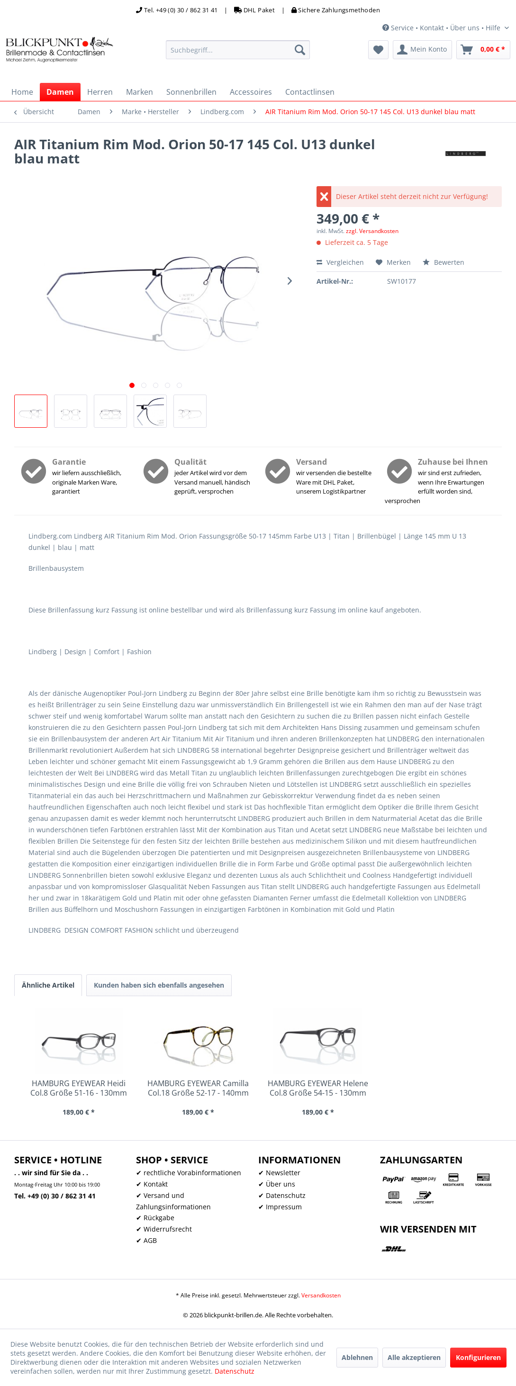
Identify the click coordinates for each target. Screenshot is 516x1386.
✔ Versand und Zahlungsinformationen (173, 1201)
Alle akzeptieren (414, 1357)
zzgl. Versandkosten (372, 231)
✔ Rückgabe (155, 1217)
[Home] (22, 92)
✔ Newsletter (279, 1172)
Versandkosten (321, 1295)
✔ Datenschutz (282, 1195)
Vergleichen (340, 262)
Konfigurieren (478, 1357)
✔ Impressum (280, 1206)
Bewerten (443, 262)
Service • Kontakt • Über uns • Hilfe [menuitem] (442, 27)
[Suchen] (300, 49)
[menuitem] (238, 49)
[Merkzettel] (378, 49)
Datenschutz (234, 1371)
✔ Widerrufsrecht (164, 1228)
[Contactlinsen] (310, 92)
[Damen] (60, 92)
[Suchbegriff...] (238, 49)
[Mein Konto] (422, 49)
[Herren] (100, 92)
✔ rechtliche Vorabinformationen (188, 1172)
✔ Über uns (276, 1183)
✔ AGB (146, 1240)
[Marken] (139, 92)
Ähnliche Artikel (48, 985)
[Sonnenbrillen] (191, 92)
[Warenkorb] (483, 49)
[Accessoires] (251, 92)
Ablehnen (357, 1357)
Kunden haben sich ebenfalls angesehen (159, 985)
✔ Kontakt (152, 1183)
